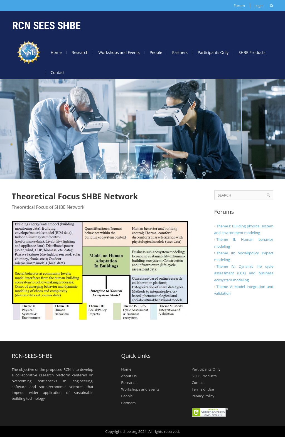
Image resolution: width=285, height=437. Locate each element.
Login (259, 5)
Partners (180, 52)
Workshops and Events (118, 52)
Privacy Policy (203, 395)
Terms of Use (203, 389)
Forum (239, 5)
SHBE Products (252, 52)
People (156, 52)
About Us (129, 375)
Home (56, 52)
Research (80, 52)
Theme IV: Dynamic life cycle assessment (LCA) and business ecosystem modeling (244, 273)
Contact (58, 72)
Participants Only (213, 52)
